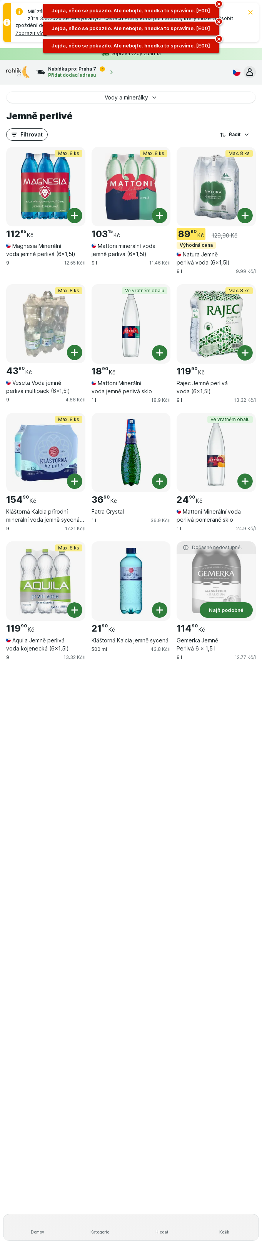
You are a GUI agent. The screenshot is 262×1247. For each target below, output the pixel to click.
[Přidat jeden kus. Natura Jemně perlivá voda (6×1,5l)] (245, 215)
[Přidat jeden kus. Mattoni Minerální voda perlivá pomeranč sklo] (245, 481)
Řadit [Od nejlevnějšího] (235, 134)
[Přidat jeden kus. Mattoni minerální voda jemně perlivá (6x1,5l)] (159, 215)
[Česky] (235, 72)
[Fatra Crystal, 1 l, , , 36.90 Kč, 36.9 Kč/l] (131, 452)
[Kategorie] (100, 1227)
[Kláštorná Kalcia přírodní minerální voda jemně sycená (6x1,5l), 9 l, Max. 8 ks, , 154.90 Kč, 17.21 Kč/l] (45, 452)
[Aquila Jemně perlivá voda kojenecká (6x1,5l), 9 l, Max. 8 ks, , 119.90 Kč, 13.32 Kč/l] (45, 581)
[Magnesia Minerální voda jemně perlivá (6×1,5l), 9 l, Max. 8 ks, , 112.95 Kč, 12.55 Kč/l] (45, 186)
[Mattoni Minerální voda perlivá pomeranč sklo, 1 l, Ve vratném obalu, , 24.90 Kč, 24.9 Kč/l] (216, 452)
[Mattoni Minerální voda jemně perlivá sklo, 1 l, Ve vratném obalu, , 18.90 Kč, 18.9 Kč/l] (131, 324)
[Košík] (224, 1227)
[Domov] (37, 1227)
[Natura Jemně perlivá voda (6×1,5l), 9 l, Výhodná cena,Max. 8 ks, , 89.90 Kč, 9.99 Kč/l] (216, 186)
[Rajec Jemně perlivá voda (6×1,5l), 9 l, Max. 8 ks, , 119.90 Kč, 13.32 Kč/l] (216, 324)
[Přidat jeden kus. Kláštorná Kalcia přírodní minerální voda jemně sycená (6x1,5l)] (74, 481)
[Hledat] (162, 1227)
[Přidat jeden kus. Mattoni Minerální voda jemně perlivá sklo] (159, 353)
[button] (31, 33)
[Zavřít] (250, 12)
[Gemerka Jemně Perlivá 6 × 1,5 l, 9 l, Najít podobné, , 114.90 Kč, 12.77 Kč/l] (216, 581)
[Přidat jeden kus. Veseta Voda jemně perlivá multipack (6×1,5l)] (74, 352)
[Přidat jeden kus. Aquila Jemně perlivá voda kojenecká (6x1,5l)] (74, 610)
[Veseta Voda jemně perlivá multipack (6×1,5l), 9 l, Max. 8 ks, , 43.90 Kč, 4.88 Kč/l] (45, 324)
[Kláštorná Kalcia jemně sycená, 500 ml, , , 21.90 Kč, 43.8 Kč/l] (131, 581)
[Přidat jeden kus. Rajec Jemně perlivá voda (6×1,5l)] (245, 353)
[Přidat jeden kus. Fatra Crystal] (159, 481)
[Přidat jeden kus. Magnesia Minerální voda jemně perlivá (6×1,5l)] (74, 215)
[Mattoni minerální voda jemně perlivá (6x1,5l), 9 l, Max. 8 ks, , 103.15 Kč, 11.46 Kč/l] (131, 186)
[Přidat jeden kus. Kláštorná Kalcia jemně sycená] (159, 610)
